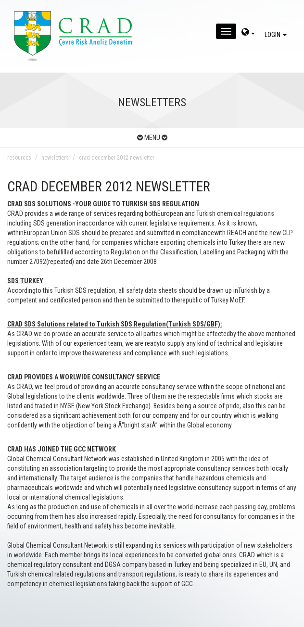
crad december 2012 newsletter (116, 157)
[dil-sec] (248, 33)
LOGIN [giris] (277, 34)
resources (19, 157)
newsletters (55, 157)
